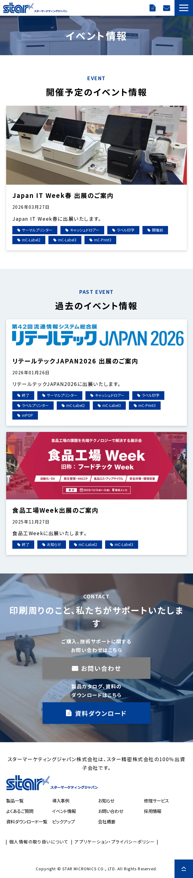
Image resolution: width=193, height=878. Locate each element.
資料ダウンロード (101, 713)
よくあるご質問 (19, 811)
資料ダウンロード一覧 (26, 821)
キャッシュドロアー (84, 229)
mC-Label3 (67, 239)
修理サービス (156, 800)
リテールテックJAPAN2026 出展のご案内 (75, 360)
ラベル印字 (125, 229)
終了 (25, 395)
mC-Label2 (31, 239)
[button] (184, 8)
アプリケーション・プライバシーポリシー (115, 842)
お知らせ (54, 544)
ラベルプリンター (35, 405)
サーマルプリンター (37, 229)
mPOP (27, 415)
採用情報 (152, 811)
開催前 (157, 229)
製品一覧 (14, 800)
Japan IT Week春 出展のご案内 (63, 195)
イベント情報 (64, 811)
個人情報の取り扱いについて (38, 842)
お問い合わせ (167, 8)
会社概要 (106, 821)
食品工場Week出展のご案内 (55, 510)
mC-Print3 (102, 239)
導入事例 (60, 800)
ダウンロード (153, 8)
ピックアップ (63, 821)
